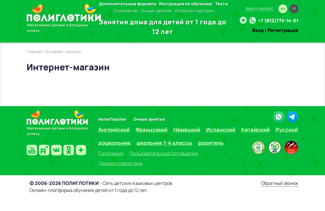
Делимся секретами (120, 163)
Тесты (221, 3)
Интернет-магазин (194, 11)
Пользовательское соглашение (163, 153)
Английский (114, 129)
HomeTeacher (112, 119)
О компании (125, 11)
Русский (287, 129)
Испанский (220, 129)
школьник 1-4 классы (164, 142)
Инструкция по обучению (185, 3)
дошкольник (114, 142)
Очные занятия (156, 11)
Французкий (151, 129)
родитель (211, 142)
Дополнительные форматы (128, 3)
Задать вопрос (259, 8)
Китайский (255, 129)
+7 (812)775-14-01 (278, 20)
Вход (258, 30)
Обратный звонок (279, 183)
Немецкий (186, 129)
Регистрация (282, 30)
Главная (34, 51)
